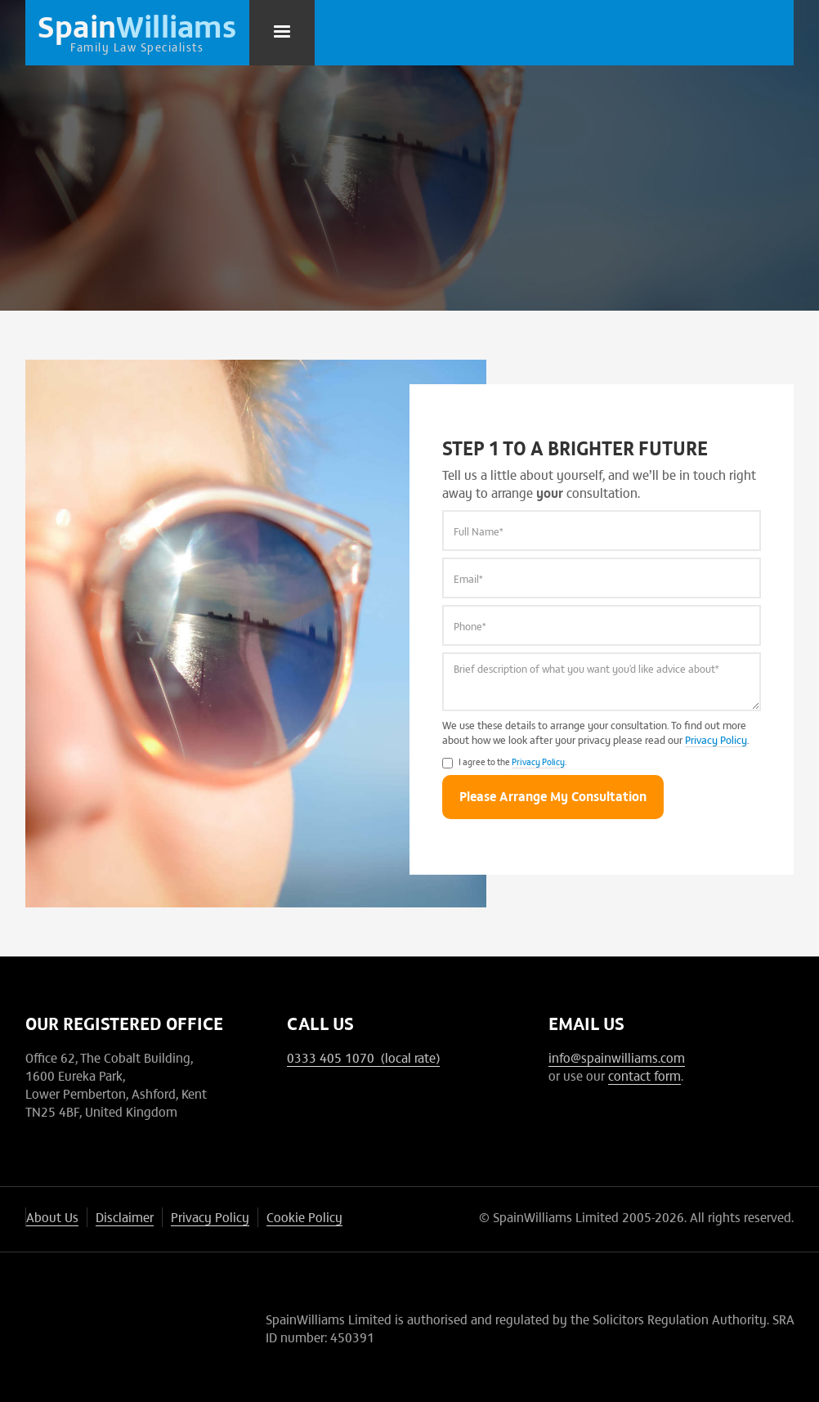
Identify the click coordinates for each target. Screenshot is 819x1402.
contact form (644, 1075)
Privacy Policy (716, 739)
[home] (137, 32)
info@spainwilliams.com (616, 1057)
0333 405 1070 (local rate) (363, 1057)
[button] (282, 32)
